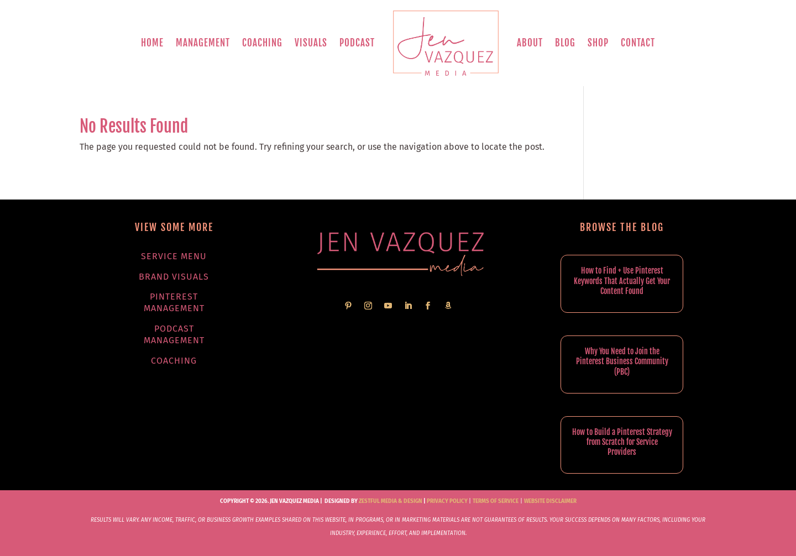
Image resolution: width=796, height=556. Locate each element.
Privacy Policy (447, 501)
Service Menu (174, 256)
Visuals (311, 43)
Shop (598, 43)
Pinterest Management (174, 302)
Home (152, 43)
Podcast (357, 43)
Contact (638, 43)
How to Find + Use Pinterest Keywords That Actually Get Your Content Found (622, 280)
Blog (565, 43)
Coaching (262, 43)
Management (203, 43)
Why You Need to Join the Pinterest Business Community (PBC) (622, 361)
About (530, 43)
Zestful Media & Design (390, 501)
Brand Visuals (174, 276)
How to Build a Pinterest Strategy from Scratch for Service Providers (622, 442)
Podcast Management (174, 334)
